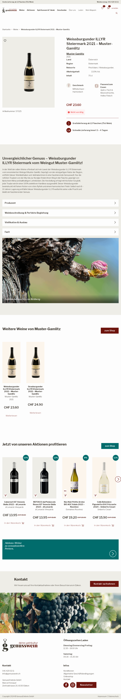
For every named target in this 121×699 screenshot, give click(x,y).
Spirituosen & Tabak (46, 10)
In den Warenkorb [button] (12, 524)
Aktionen (31, 10)
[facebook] (66, 685)
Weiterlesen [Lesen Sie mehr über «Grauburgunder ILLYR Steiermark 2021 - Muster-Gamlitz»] (35, 414)
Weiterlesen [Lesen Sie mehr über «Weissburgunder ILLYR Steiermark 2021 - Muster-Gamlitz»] (11, 416)
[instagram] (72, 685)
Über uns (72, 10)
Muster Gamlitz (75, 53)
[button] (118, 480)
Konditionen (68, 671)
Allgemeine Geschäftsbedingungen (78, 674)
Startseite (6, 29)
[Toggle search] (117, 13)
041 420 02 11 (113, 2)
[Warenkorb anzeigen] (108, 8)
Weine (21, 10)
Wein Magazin (91, 10)
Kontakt (66, 679)
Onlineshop (68, 676)
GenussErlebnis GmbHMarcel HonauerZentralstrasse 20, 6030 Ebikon (15, 683)
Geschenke (62, 10)
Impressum (102, 696)
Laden (80, 10)
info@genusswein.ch (11, 674)
